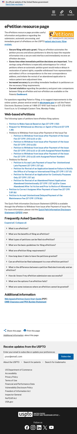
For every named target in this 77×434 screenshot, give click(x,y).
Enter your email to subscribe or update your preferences (29, 352)
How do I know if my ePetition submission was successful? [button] (34, 276)
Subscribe (66, 356)
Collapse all (21, 223)
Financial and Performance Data (20, 384)
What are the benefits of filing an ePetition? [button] (27, 234)
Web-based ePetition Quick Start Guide (23, 299)
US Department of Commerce (18, 370)
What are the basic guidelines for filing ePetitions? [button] (31, 245)
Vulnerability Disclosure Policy (19, 387)
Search (70, 13)
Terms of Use (11, 380)
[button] (12, 331)
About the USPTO (11, 362)
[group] (39, 228)
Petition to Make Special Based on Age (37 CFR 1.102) (34, 124)
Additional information (13, 335)
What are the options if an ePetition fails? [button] (26, 281)
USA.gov (9, 402)
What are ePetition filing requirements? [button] (26, 251)
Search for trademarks (55, 362)
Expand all (9, 223)
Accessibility (11, 373)
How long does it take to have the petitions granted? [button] (31, 256)
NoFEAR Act (11, 398)
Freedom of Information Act (17, 391)
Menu (53, 13)
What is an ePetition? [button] (17, 228)
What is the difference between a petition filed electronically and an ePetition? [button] (39, 268)
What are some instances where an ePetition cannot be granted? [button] (37, 287)
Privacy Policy (11, 377)
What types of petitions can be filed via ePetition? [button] (30, 239)
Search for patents (32, 362)
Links (61, 13)
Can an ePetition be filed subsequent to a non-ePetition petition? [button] (37, 262)
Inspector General (13, 395)
